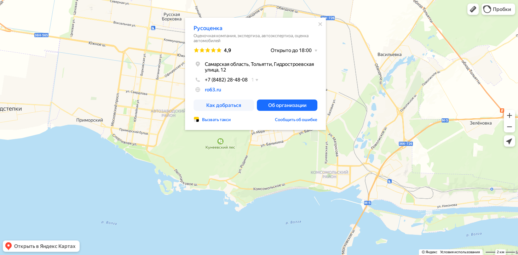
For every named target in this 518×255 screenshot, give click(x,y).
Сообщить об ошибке (296, 119)
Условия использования (460, 252)
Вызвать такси (216, 119)
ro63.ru (213, 89)
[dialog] (255, 74)
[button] (473, 9)
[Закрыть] (320, 24)
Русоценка (208, 28)
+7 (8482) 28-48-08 (221, 80)
